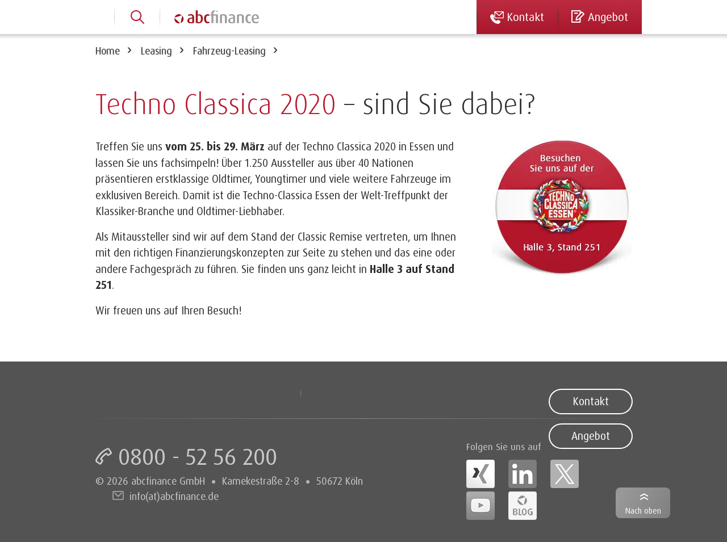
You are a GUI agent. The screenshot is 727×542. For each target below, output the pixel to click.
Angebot (590, 436)
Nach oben (643, 510)
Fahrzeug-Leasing (229, 50)
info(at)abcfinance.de (174, 496)
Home (107, 50)
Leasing (156, 50)
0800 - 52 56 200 (197, 456)
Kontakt (591, 401)
